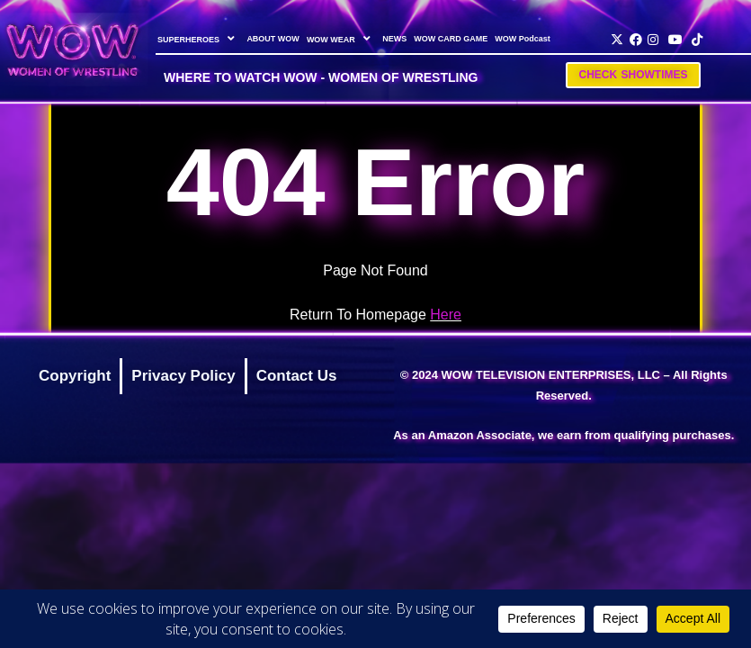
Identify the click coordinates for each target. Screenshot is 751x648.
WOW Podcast (522, 38)
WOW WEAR (340, 39)
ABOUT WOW (273, 38)
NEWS (394, 38)
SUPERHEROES (198, 39)
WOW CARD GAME (450, 38)
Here (445, 314)
